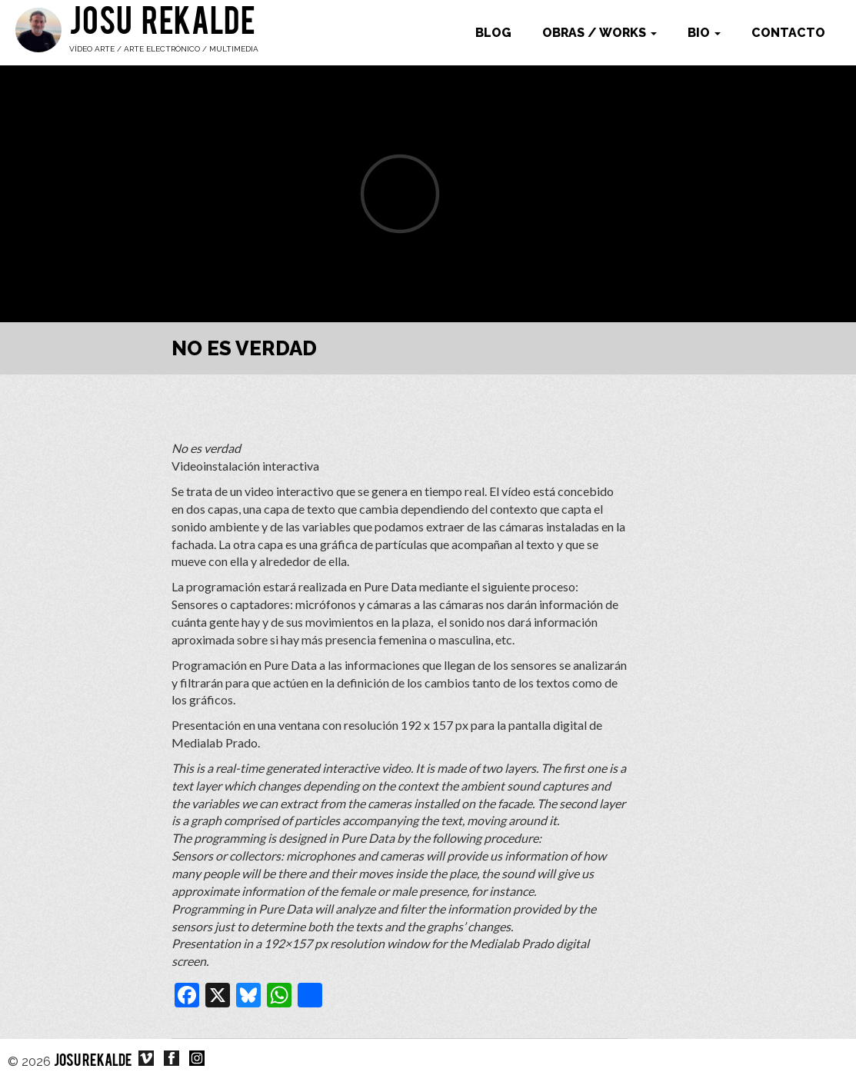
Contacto (788, 32)
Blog (493, 32)
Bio (704, 32)
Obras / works (599, 32)
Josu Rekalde (162, 24)
